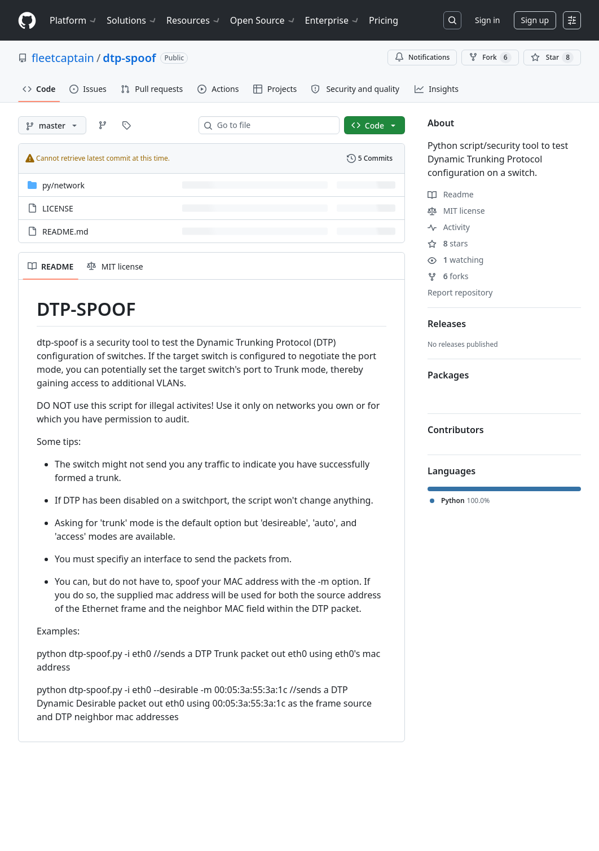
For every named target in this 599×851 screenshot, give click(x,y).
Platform (74, 20)
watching (455, 259)
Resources (193, 20)
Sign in (487, 20)
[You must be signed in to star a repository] (552, 57)
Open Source (263, 20)
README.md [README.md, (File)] (65, 231)
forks (448, 276)
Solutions (132, 20)
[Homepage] (27, 20)
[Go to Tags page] (126, 125)
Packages (448, 375)
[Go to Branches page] (102, 125)
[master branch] (52, 125)
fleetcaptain (63, 57)
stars (448, 243)
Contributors (456, 430)
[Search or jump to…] (452, 20)
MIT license (456, 210)
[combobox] (273, 125)
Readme (451, 194)
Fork (490, 57)
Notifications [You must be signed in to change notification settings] (422, 57)
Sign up (535, 20)
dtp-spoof (129, 57)
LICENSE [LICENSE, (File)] (57, 208)
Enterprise (332, 20)
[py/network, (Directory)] (63, 185)
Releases (447, 324)
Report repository (460, 292)
